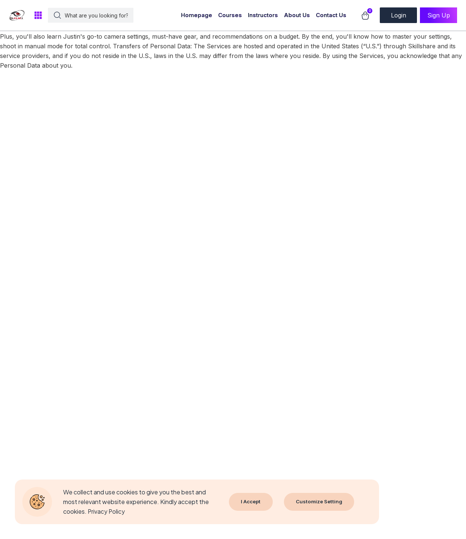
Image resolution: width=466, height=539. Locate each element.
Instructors (263, 15)
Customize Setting (320, 501)
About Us (297, 15)
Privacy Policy (107, 511)
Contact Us (331, 15)
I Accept (251, 501)
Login (398, 15)
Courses (230, 15)
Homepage (196, 15)
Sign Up (438, 15)
